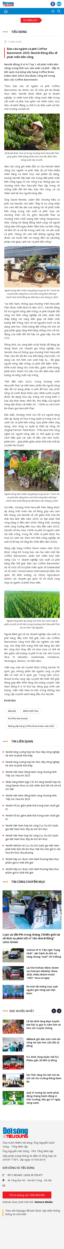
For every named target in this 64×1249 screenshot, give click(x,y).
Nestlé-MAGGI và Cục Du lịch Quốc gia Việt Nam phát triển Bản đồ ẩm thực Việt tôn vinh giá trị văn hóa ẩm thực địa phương (33, 849)
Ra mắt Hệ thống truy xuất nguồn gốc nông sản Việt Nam (42, 990)
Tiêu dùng (19, 32)
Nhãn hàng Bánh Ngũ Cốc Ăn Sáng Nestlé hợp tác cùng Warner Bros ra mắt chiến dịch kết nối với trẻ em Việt (33, 785)
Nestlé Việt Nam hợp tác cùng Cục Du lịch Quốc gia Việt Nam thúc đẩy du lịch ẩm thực (31, 827)
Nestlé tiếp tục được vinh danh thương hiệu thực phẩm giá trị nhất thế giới (32, 860)
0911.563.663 (15, 1175)
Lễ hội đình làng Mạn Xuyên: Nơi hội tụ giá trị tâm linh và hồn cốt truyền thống (43, 1025)
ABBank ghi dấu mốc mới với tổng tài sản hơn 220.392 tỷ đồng (43, 1042)
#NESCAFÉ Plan (31, 710)
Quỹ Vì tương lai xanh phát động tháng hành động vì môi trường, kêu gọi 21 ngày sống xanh (43, 1097)
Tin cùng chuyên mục (28, 882)
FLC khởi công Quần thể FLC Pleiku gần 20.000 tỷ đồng (42, 1058)
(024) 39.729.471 (33, 1175)
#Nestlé (12, 710)
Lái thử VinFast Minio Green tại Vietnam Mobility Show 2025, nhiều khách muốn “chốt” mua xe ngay (42, 972)
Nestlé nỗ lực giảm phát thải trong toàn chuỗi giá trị (32, 807)
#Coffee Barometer (18, 718)
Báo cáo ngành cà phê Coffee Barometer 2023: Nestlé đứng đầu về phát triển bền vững (32, 53)
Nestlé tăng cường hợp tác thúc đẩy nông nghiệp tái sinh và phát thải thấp (32, 753)
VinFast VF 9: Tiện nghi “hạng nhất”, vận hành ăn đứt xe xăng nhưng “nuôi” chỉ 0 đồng (43, 953)
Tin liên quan (22, 741)
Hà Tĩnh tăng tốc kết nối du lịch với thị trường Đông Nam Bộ (43, 1078)
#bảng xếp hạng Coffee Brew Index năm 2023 (31, 726)
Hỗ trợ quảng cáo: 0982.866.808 (27, 1195)
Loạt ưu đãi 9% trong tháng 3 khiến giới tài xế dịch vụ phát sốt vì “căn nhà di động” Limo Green (31, 938)
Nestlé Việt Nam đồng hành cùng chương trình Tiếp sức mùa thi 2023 (31, 773)
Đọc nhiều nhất (22, 1011)
